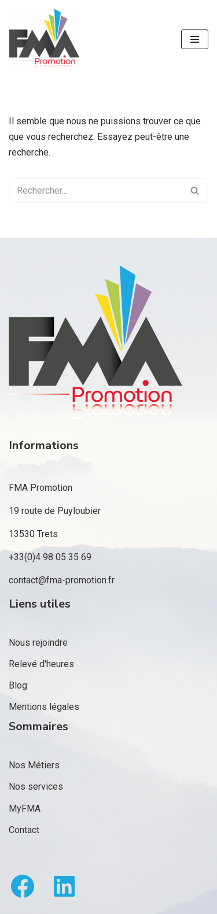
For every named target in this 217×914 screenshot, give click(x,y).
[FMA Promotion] (44, 39)
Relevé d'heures (41, 663)
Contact (24, 829)
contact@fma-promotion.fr (62, 580)
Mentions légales (44, 706)
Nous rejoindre (38, 642)
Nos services (36, 786)
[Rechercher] (95, 190)
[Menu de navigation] (194, 39)
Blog (18, 685)
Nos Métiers (34, 765)
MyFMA (25, 808)
